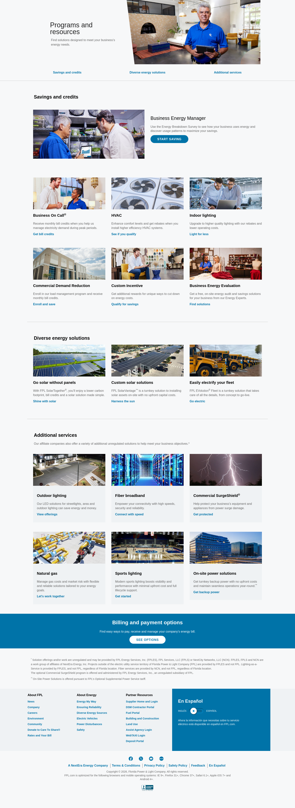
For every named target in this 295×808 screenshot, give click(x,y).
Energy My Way (86, 701)
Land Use (132, 724)
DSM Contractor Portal (140, 707)
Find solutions (200, 304)
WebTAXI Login (135, 735)
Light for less (199, 234)
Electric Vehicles (87, 718)
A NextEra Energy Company (88, 765)
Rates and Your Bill (40, 735)
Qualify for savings (124, 304)
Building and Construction (142, 718)
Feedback (198, 765)
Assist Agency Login (139, 729)
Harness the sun (123, 401)
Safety (81, 729)
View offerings (47, 514)
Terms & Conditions (126, 765)
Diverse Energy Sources (92, 712)
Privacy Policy (154, 765)
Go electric (197, 401)
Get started (123, 596)
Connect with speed (129, 514)
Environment (36, 718)
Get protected (203, 514)
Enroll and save (44, 304)
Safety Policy (178, 765)
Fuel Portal (132, 712)
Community (35, 724)
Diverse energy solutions (147, 72)
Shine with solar (44, 401)
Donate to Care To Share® (44, 729)
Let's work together (51, 596)
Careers (32, 712)
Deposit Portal (135, 741)
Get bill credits (43, 234)
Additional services (228, 72)
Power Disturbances (89, 724)
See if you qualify (123, 234)
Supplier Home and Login (142, 701)
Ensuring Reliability (89, 707)
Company (34, 707)
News (31, 701)
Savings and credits (67, 72)
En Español (217, 765)
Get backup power (206, 592)
